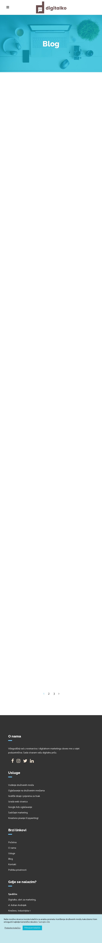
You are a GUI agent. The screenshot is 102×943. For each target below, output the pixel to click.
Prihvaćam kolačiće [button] (32, 927)
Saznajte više (44, 922)
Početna (12, 842)
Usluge (11, 853)
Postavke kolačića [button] (12, 928)
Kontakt (12, 864)
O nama (12, 848)
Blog (10, 859)
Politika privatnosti (17, 870)
